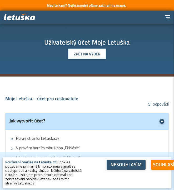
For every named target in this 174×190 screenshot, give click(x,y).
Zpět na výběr (87, 54)
